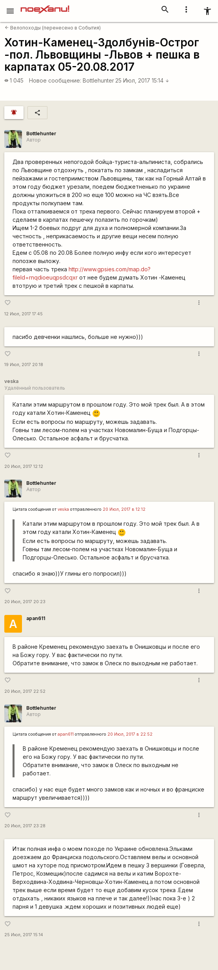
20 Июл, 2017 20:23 (24, 601)
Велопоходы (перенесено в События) (52, 28)
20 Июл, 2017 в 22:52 (130, 734)
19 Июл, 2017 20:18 (23, 364)
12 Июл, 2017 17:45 (23, 314)
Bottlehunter (98, 80)
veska (63, 509)
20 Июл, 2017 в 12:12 (124, 509)
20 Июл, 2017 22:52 (24, 691)
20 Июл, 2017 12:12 (23, 466)
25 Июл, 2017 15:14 (142, 80)
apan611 (35, 618)
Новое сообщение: (55, 80)
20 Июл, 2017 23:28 (24, 825)
